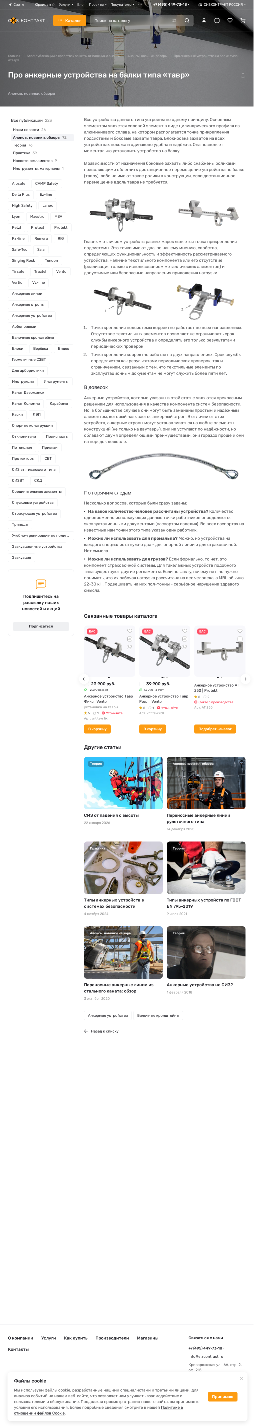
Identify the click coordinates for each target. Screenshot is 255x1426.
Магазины (147, 1338)
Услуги (48, 1338)
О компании (20, 1338)
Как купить (76, 1338)
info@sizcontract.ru (205, 1356)
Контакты (18, 1349)
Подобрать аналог (215, 729)
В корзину (97, 729)
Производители (112, 1338)
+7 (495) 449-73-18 (170, 4)
